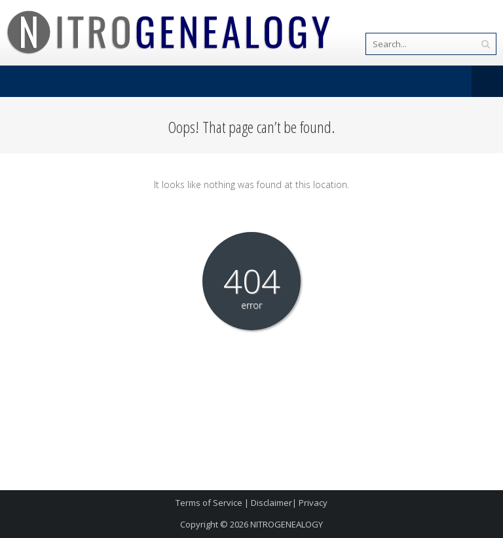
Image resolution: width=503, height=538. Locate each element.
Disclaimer (271, 503)
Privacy (313, 503)
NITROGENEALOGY (286, 524)
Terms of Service (209, 503)
